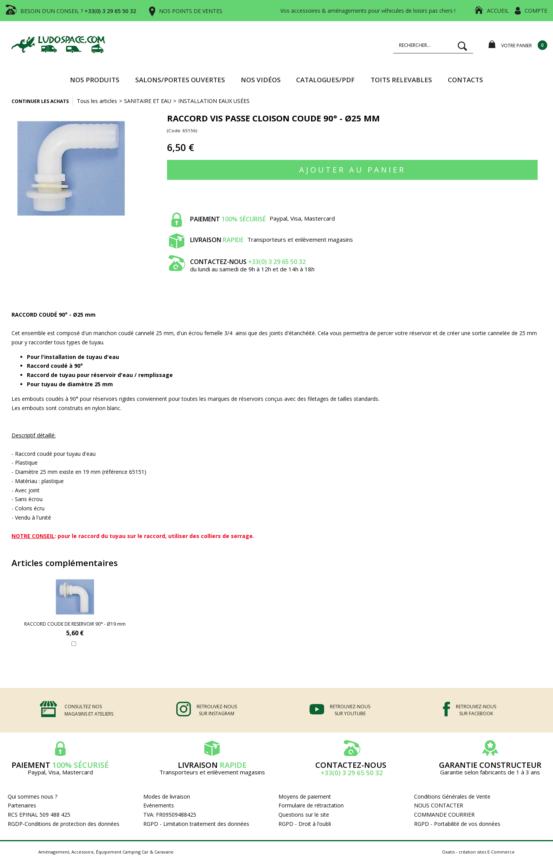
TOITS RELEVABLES (401, 79)
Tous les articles (97, 101)
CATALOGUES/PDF (325, 79)
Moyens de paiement (304, 796)
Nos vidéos (261, 79)
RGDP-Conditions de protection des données (63, 823)
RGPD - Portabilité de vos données (457, 823)
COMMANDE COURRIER (444, 814)
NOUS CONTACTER (438, 805)
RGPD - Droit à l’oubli (304, 823)
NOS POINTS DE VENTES (190, 11)
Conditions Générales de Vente (452, 796)
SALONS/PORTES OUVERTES (180, 79)
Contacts (465, 79)
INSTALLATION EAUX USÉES (214, 101)
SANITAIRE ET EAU (147, 101)
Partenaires (22, 805)
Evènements (158, 805)
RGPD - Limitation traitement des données (196, 823)
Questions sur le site (303, 814)
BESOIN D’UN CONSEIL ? (78, 11)
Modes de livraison (166, 796)
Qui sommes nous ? (32, 796)
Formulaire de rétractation (311, 805)
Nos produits (94, 79)
